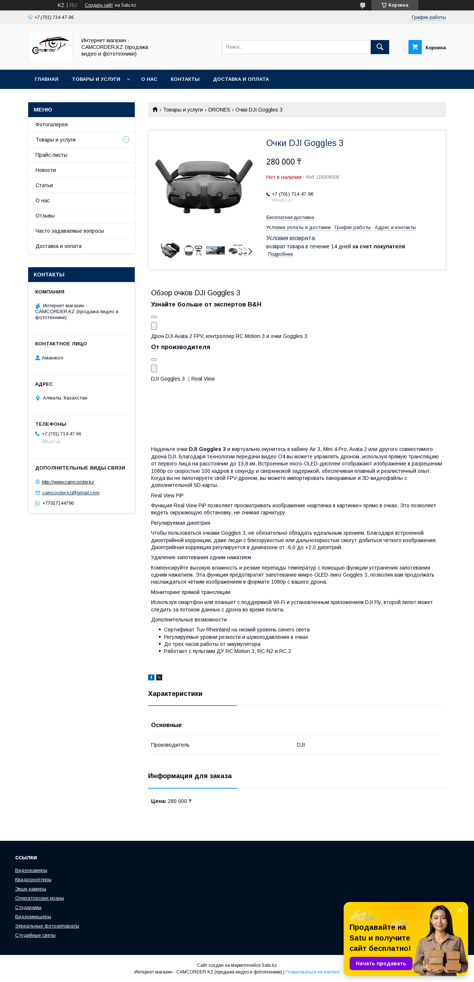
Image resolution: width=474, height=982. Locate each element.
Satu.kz (269, 965)
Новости (46, 170)
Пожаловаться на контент (313, 972)
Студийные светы (35, 935)
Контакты (185, 79)
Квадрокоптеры (33, 879)
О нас (149, 79)
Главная (47, 79)
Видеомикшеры (33, 916)
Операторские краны (39, 898)
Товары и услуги (96, 79)
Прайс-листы (51, 155)
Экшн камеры (30, 889)
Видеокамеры (31, 870)
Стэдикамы (28, 907)
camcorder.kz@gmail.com (71, 492)
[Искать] (380, 47)
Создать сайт (99, 5)
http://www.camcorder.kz (68, 482)
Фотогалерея (52, 124)
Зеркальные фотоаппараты (47, 926)
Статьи (44, 185)
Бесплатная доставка (290, 217)
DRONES (219, 110)
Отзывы (45, 216)
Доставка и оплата (241, 79)
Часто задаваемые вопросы (70, 231)
